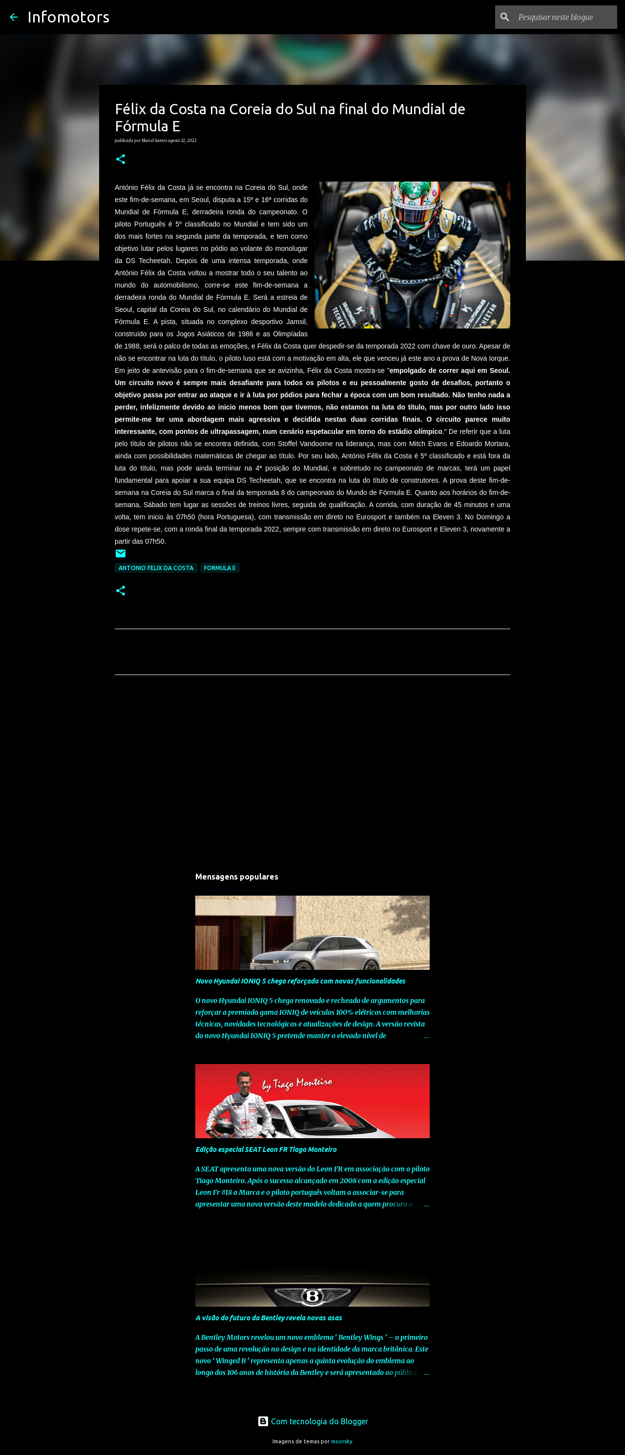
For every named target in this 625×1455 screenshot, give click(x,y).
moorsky (342, 1441)
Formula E (220, 568)
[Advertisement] (312, 773)
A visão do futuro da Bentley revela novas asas (268, 1318)
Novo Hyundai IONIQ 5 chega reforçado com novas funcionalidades (300, 981)
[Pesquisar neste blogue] (566, 17)
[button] (120, 159)
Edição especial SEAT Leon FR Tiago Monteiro (265, 1149)
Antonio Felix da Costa (156, 568)
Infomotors (68, 16)
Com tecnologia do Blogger (312, 1421)
